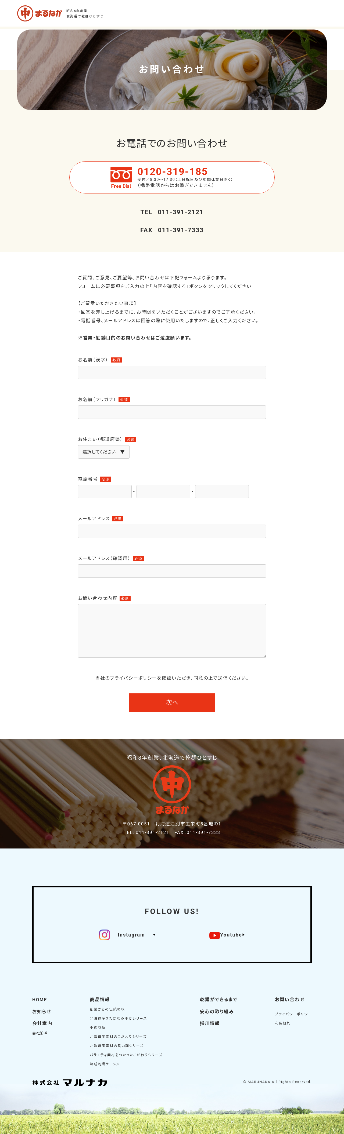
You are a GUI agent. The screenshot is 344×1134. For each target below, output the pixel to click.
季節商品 (98, 1027)
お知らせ (41, 1011)
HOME (39, 999)
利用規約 (283, 1023)
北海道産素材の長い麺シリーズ (117, 1045)
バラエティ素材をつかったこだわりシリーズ (126, 1054)
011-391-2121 (171, 212)
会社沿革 (40, 1032)
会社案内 (42, 1023)
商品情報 (100, 999)
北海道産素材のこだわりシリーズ (118, 1036)
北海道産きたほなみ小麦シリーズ (118, 1018)
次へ (172, 702)
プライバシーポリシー (133, 678)
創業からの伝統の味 (107, 1009)
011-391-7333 (172, 230)
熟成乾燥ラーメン (105, 1064)
